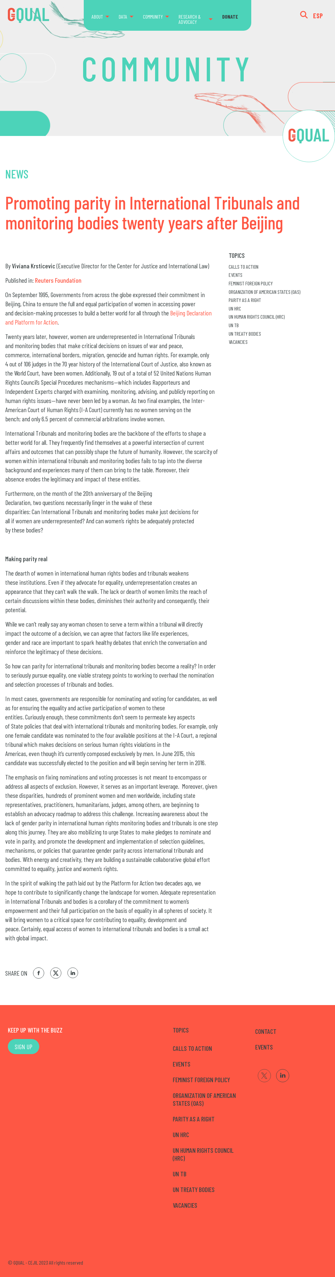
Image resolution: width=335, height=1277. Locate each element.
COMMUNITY (153, 16)
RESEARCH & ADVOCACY (190, 19)
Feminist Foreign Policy (251, 283)
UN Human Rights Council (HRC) (257, 316)
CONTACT (265, 1031)
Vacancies (238, 342)
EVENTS (264, 1047)
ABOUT (97, 16)
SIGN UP (23, 1046)
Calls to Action (243, 266)
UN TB (234, 325)
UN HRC (235, 308)
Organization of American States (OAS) (264, 292)
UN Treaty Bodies (245, 333)
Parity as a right (245, 300)
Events (235, 275)
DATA (123, 16)
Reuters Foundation (58, 280)
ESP (318, 16)
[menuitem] (103, 16)
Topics (237, 255)
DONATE (230, 16)
